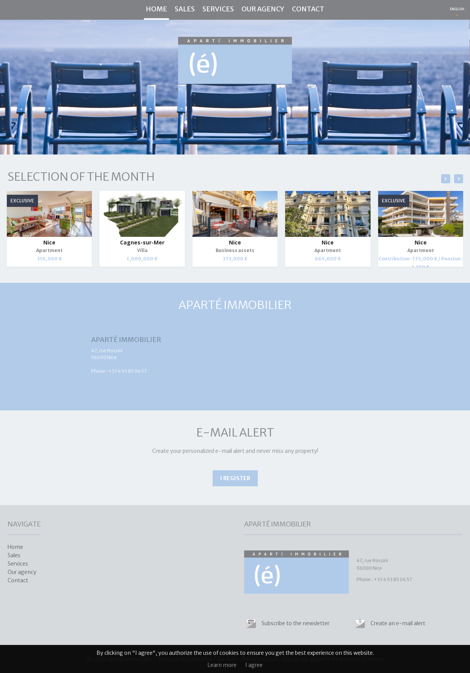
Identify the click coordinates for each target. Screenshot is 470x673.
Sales (185, 9)
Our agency (262, 9)
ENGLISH (457, 9)
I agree (254, 665)
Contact (308, 9)
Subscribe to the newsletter (296, 623)
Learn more (222, 665)
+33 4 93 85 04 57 (127, 371)
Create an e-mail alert (398, 623)
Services (218, 9)
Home (156, 9)
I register (235, 478)
